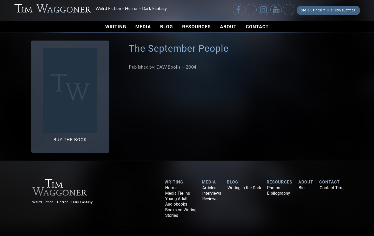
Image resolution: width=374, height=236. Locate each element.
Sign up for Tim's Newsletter (321, 10)
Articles (209, 187)
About (228, 26)
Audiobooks (176, 204)
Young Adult (176, 198)
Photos (273, 187)
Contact (257, 26)
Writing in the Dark (244, 187)
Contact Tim (331, 187)
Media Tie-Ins (177, 193)
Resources (196, 26)
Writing (115, 26)
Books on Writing (181, 209)
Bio (302, 187)
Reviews (210, 198)
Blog (166, 26)
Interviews (211, 193)
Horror (171, 187)
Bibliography (278, 193)
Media (143, 26)
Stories (171, 215)
